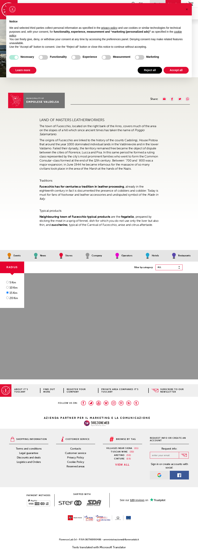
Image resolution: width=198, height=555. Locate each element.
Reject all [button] (150, 70)
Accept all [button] (176, 70)
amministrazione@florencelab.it (121, 539)
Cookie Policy (75, 462)
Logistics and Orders (29, 462)
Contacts (75, 448)
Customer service (75, 453)
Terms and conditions (29, 448)
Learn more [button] (22, 70)
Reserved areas (75, 466)
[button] (187, 9)
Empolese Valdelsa (42, 102)
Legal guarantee (28, 453)
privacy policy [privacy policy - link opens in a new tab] (109, 27)
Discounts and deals (29, 457)
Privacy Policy (75, 457)
